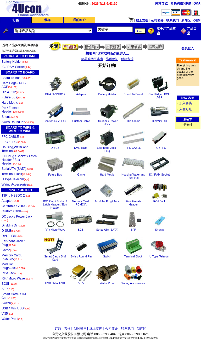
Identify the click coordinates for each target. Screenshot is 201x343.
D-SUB (11, 231)
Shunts (10, 117)
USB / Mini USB (16, 308)
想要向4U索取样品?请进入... (107, 53)
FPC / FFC (14, 142)
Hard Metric (12, 102)
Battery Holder (15, 62)
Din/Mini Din (14, 225)
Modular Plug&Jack (13, 266)
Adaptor (11, 201)
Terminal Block (16, 174)
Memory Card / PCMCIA (12, 257)
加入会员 (185, 103)
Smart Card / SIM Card (14, 296)
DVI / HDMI (12, 236)
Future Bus (13, 97)
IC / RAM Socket (16, 67)
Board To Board (17, 78)
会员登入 (187, 48)
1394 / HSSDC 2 (16, 195)
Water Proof (12, 319)
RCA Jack (12, 273)
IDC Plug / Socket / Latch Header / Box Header (19, 159)
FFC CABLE (13, 137)
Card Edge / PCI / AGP (14, 85)
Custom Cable (15, 211)
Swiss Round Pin (18, 122)
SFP (8, 289)
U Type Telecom (15, 179)
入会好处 (185, 109)
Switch (10, 303)
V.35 (7, 313)
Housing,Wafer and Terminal (15, 149)
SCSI (10, 284)
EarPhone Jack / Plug (13, 243)
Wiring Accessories (17, 184)
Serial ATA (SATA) (17, 169)
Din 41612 (13, 92)
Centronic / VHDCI (18, 206)
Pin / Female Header (13, 109)
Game (9, 250)
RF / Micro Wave (17, 278)
